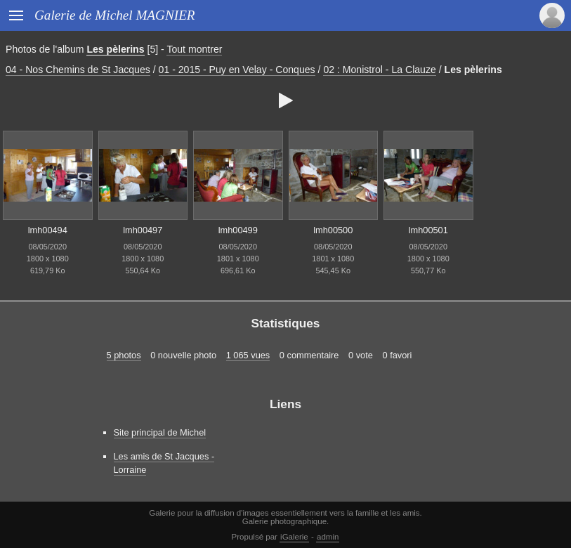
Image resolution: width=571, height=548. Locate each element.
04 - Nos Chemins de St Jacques (78, 69)
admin (328, 537)
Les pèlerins (115, 49)
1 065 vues (248, 355)
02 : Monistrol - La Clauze (379, 69)
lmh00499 (238, 230)
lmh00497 (142, 230)
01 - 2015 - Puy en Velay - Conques (237, 69)
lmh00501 (428, 230)
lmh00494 (47, 230)
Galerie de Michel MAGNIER (114, 15)
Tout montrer (194, 49)
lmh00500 (333, 230)
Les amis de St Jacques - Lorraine (164, 463)
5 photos (124, 355)
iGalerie (294, 537)
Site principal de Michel (160, 432)
